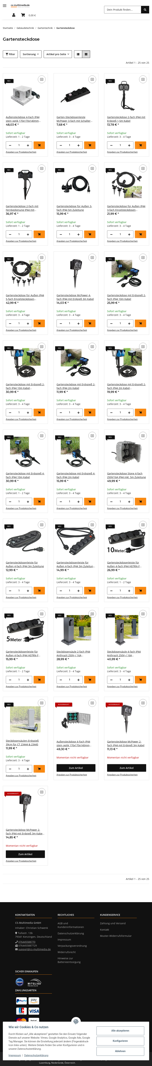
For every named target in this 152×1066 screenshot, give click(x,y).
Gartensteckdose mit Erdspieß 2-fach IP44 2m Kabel (76, 386)
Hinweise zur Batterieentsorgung (69, 960)
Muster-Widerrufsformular (116, 936)
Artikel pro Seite (56, 54)
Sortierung (29, 54)
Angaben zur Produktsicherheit (21, 151)
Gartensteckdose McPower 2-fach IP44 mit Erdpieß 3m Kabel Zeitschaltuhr (24, 831)
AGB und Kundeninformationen (71, 925)
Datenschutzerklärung (36, 1055)
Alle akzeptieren (120, 1030)
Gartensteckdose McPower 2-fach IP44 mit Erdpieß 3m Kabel (125, 743)
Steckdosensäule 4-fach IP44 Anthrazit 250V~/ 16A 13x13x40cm (124, 653)
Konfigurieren (120, 1040)
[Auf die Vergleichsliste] (42, 79)
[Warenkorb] (28, 15)
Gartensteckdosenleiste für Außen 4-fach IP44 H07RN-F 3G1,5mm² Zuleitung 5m (22, 653)
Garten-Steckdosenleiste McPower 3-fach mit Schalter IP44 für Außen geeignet (73, 119)
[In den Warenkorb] (39, 145)
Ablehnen (120, 1051)
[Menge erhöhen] (28, 145)
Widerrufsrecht (67, 952)
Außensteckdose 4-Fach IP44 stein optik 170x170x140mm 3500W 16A (22, 119)
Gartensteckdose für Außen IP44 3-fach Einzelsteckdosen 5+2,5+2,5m (126, 208)
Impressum (15, 1055)
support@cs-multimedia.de (34, 949)
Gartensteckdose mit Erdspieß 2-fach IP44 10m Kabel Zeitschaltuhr (25, 386)
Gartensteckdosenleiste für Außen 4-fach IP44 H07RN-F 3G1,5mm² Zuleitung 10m (123, 564)
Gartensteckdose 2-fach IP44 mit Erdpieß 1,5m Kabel (126, 118)
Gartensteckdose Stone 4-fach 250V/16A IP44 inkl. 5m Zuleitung (126, 475)
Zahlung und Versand (113, 923)
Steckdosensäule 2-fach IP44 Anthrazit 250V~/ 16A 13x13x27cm (73, 653)
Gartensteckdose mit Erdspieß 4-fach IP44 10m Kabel (25, 475)
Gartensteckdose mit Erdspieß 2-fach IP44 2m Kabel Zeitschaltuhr (126, 386)
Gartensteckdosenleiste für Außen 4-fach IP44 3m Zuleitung (25, 564)
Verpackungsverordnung (72, 945)
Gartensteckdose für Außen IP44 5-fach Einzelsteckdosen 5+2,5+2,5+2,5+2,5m (25, 297)
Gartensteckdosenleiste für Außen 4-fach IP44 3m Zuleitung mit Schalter (76, 564)
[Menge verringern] (10, 145)
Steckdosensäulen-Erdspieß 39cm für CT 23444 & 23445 (22, 742)
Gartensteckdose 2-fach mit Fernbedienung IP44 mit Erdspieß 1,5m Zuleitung (22, 208)
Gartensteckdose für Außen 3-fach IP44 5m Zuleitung (74, 208)
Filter (10, 54)
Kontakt (104, 929)
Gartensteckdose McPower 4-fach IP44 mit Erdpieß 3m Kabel (75, 297)
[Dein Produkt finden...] (122, 9)
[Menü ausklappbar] (4, 6)
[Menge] (19, 145)
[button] (13, 15)
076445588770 (26, 942)
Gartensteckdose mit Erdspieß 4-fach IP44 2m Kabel (76, 475)
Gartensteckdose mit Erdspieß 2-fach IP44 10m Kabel (126, 297)
